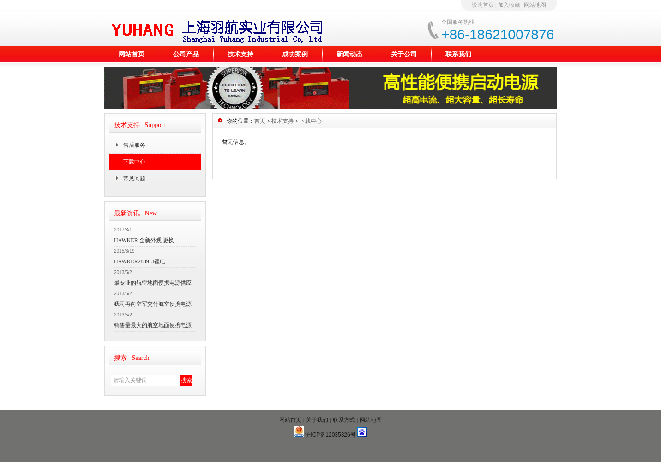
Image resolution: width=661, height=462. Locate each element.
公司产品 (186, 54)
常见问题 (134, 178)
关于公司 (404, 54)
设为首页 (483, 5)
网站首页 (131, 54)
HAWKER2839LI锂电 (139, 261)
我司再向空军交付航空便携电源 (153, 304)
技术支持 (240, 54)
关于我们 (317, 420)
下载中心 (134, 161)
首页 (259, 121)
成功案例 (295, 54)
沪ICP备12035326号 (330, 435)
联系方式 (344, 420)
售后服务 (134, 145)
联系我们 (458, 54)
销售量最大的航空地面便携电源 (153, 325)
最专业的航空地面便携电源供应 (153, 283)
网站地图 (535, 5)
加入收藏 (509, 5)
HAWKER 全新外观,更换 (144, 240)
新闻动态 (349, 54)
